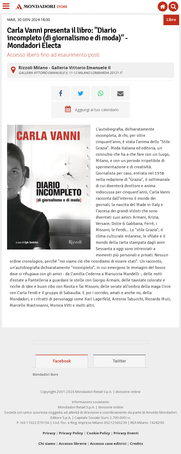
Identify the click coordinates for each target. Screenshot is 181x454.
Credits (136, 443)
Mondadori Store (45, 374)
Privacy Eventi (126, 433)
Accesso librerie (73, 443)
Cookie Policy (98, 433)
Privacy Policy (71, 433)
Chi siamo (46, 443)
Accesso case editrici (108, 443)
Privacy (49, 433)
